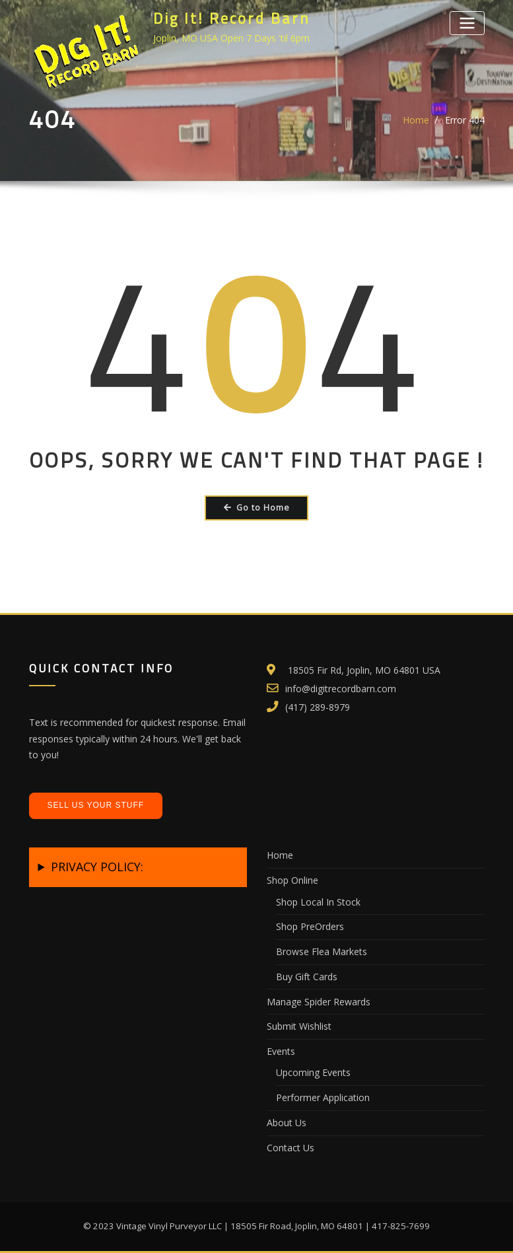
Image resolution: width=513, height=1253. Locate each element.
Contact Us (290, 1147)
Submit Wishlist (299, 1026)
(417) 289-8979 (317, 707)
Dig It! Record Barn (231, 18)
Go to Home (257, 507)
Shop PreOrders (310, 926)
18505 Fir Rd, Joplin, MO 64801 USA (364, 670)
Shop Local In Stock (318, 902)
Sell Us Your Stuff (96, 805)
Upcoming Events (313, 1072)
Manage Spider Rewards (318, 1001)
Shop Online (292, 880)
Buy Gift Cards (306, 976)
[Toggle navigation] (467, 22)
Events (281, 1051)
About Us (286, 1122)
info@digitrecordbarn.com (340, 688)
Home (416, 120)
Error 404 (465, 120)
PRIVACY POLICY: (97, 867)
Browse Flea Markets (321, 951)
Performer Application (323, 1097)
